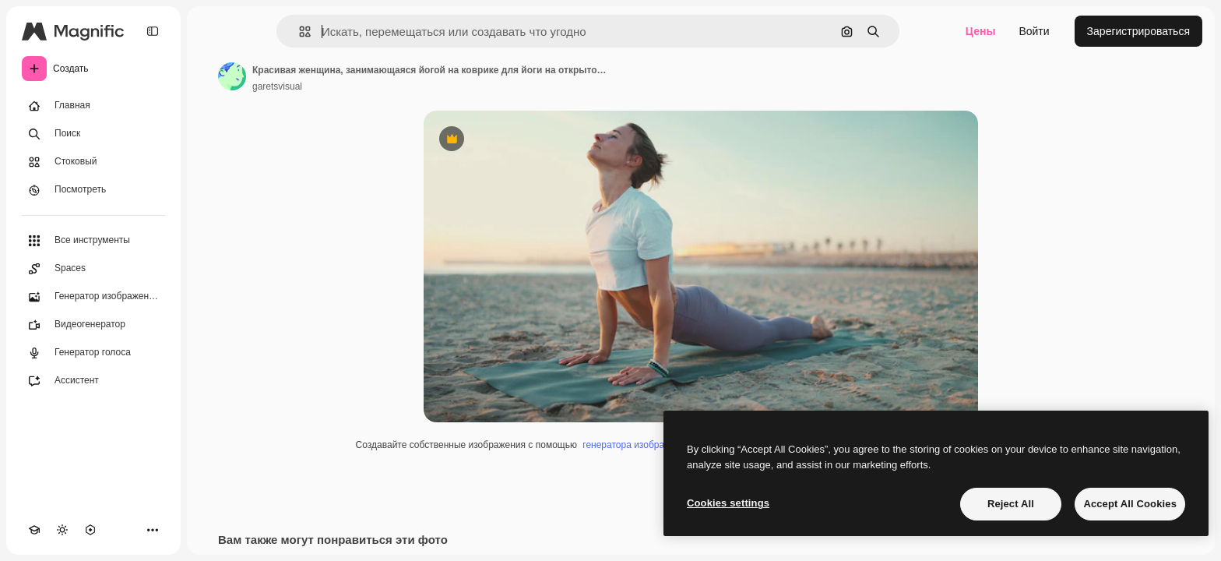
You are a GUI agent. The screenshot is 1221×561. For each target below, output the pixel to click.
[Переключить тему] (62, 529)
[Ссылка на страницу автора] (232, 76)
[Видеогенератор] (93, 324)
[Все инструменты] (93, 240)
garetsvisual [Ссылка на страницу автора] (277, 86)
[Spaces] (93, 268)
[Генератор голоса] (93, 352)
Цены (981, 31)
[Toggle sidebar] (152, 31)
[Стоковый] (93, 162)
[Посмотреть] (93, 190)
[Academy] (34, 529)
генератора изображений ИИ (644, 444)
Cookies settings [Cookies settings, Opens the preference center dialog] (728, 503)
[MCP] (90, 529)
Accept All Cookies (1130, 504)
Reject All (1010, 504)
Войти (1034, 31)
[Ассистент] (93, 381)
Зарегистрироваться (1138, 31)
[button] (298, 31)
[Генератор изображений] (93, 296)
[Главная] (93, 106)
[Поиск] (93, 134)
